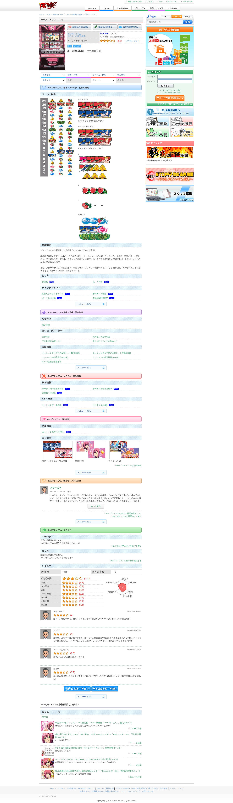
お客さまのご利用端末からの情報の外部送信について (103, 791)
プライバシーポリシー (125, 788)
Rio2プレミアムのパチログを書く (126, 546)
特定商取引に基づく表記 (147, 788)
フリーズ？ (55, 488)
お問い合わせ (187, 1)
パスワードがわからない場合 (169, 92)
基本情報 (46, 75)
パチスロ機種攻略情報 (74, 15)
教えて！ (46, 80)
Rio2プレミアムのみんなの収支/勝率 (77, 35)
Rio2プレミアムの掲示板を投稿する (125, 561)
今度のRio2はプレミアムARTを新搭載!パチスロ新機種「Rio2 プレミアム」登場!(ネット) (93, 723)
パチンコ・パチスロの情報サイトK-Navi (67, 788)
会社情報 (163, 788)
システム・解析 (99, 75)
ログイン (149, 1)
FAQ (159, 1)
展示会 (45, 717)
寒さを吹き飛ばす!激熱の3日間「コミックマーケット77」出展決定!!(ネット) (88, 748)
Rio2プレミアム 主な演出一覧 (128, 465)
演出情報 (121, 75)
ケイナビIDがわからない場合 (169, 90)
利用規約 (110, 788)
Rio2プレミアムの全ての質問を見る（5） (123, 513)
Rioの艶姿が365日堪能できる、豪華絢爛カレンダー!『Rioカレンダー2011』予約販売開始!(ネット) (97, 771)
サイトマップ (172, 1)
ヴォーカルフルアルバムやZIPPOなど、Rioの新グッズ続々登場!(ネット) (86, 759)
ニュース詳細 (135, 728)
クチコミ (96, 80)
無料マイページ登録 (134, 1)
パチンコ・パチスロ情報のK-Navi (51, 15)
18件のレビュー (132, 41)
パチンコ (90, 788)
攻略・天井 (72, 75)
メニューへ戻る (84, 304)
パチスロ (100, 788)
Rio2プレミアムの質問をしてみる (126, 516)
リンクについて (176, 788)
